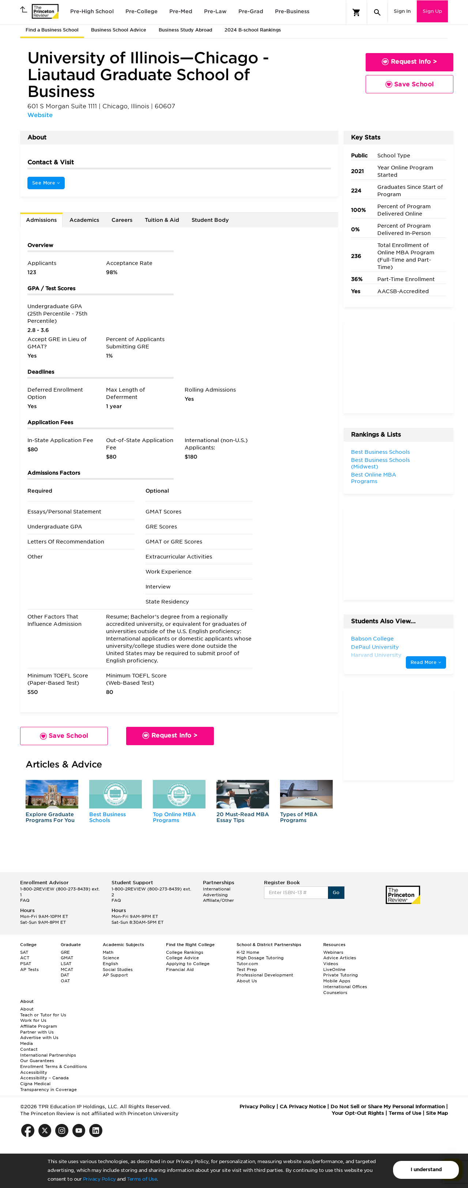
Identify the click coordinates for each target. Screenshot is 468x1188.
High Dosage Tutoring (260, 957)
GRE (65, 952)
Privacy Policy (99, 1179)
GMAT (67, 957)
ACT (24, 957)
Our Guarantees (37, 1060)
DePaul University (375, 647)
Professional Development (265, 975)
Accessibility (33, 1072)
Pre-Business (292, 11)
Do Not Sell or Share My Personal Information (388, 1106)
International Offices (345, 986)
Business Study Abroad (185, 30)
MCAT (67, 969)
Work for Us (33, 1020)
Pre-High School (92, 11)
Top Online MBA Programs (174, 817)
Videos (330, 963)
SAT (24, 952)
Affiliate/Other (218, 900)
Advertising (215, 894)
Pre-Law (215, 11)
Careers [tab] (122, 220)
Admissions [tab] (41, 220)
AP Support (115, 975)
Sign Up (432, 11)
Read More (426, 662)
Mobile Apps (336, 980)
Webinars (333, 952)
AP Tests (29, 969)
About (27, 1009)
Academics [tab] (84, 220)
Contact (29, 1049)
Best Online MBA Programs (373, 478)
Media (26, 1043)
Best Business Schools (107, 817)
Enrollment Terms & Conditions (53, 1066)
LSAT (66, 963)
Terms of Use (142, 1179)
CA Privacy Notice (303, 1106)
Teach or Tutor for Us (43, 1014)
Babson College (372, 639)
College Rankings (184, 952)
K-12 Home (248, 952)
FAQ (25, 900)
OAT (65, 980)
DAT (65, 975)
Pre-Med (180, 11)
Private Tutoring (340, 975)
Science (111, 957)
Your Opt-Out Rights (358, 1113)
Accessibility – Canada (44, 1077)
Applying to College (188, 963)
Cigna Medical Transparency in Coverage (48, 1086)
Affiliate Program (38, 1026)
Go (336, 892)
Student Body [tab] (210, 220)
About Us (247, 980)
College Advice (182, 957)
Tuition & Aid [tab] (162, 220)
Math (108, 952)
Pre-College (141, 11)
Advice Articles (339, 957)
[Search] (377, 12)
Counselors (335, 992)
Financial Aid (180, 969)
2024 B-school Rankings (252, 30)
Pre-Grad (250, 11)
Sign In (402, 11)
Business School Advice (118, 30)
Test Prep (247, 969)
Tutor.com (247, 963)
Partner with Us (37, 1032)
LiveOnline (334, 969)
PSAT (25, 963)
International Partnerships (48, 1055)
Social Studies (118, 969)
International (216, 889)
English (110, 963)
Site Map (437, 1113)
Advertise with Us (39, 1037)
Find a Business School (52, 30)
